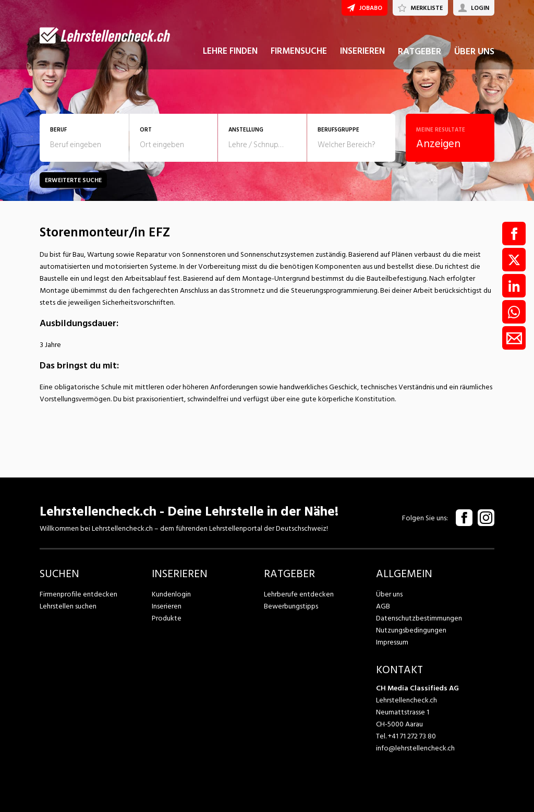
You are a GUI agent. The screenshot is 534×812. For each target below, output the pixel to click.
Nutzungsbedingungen (411, 630)
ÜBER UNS (474, 51)
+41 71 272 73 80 (412, 736)
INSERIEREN (362, 51)
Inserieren (166, 606)
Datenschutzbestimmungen (419, 618)
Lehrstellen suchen (68, 606)
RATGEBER (419, 51)
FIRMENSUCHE (299, 51)
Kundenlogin (171, 594)
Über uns (389, 594)
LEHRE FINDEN (230, 51)
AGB (383, 606)
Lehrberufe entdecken (299, 594)
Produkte (166, 618)
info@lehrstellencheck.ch (415, 748)
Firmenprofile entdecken (78, 594)
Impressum (392, 642)
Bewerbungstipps (291, 606)
